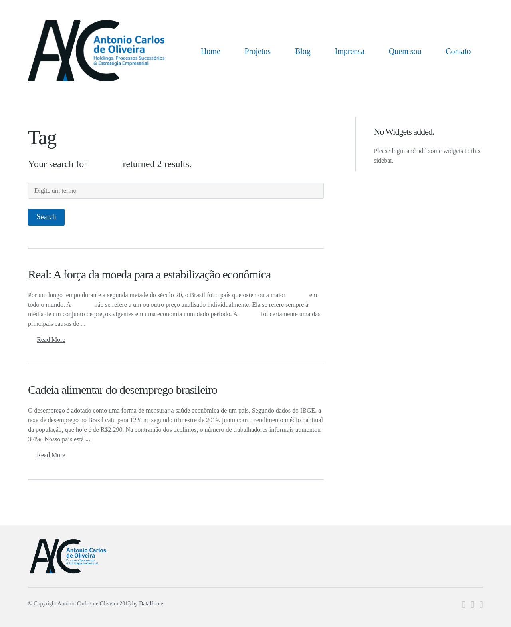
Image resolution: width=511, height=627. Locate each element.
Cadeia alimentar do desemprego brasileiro (122, 389)
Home (210, 51)
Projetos (258, 51)
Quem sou (405, 51)
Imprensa (349, 51)
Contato (458, 51)
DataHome (151, 604)
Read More (51, 339)
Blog (303, 51)
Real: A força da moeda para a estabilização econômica (149, 274)
